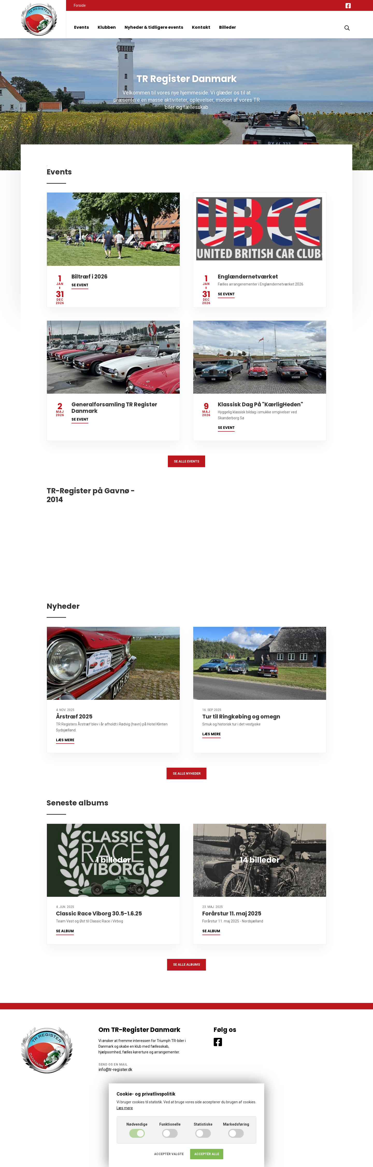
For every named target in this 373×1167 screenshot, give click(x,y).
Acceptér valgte (169, 1154)
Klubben (107, 27)
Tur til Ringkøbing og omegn (241, 718)
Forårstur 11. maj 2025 (231, 917)
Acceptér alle (206, 1154)
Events (81, 27)
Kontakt (201, 27)
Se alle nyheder (187, 776)
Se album (65, 934)
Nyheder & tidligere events (154, 27)
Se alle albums (186, 969)
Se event (79, 285)
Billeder (227, 27)
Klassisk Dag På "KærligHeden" (260, 404)
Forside (80, 5)
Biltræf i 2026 (89, 276)
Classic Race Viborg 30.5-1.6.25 (99, 917)
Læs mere (65, 741)
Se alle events (186, 462)
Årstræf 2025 (74, 718)
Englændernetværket (248, 276)
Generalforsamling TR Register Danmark (114, 408)
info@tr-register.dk (115, 1075)
